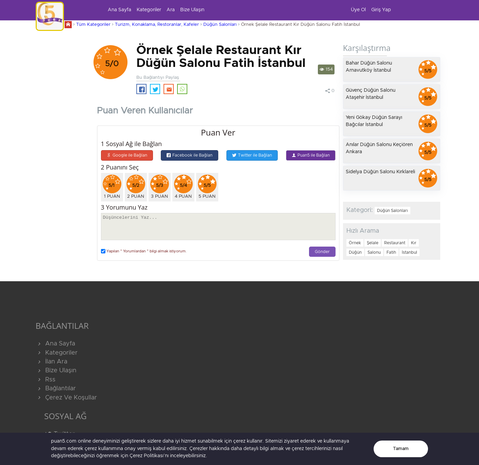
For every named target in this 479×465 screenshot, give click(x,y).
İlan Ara (51, 362)
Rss (45, 380)
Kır (413, 243)
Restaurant (394, 243)
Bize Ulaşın (192, 9)
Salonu (374, 252)
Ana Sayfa (119, 9)
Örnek (355, 243)
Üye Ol (358, 9)
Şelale (372, 243)
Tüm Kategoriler (93, 24)
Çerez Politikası (147, 455)
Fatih (391, 252)
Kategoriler (149, 9)
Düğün (355, 252)
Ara (171, 9)
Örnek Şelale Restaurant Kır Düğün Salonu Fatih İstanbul (300, 24)
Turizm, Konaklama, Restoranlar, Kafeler (157, 24)
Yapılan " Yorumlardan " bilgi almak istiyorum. (144, 251)
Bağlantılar (56, 389)
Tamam (401, 449)
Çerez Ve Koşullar (66, 398)
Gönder (322, 252)
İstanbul (409, 252)
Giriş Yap (381, 9)
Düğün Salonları (220, 24)
